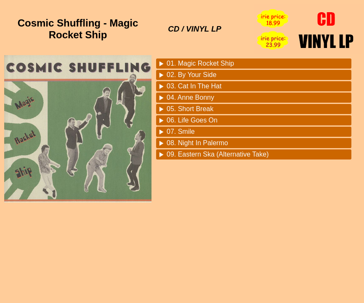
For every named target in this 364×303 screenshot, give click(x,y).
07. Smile (181, 131)
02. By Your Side (191, 74)
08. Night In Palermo (197, 142)
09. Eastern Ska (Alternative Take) (218, 154)
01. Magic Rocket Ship (200, 63)
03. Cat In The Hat (194, 86)
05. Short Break (190, 108)
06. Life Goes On (192, 120)
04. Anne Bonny (190, 97)
